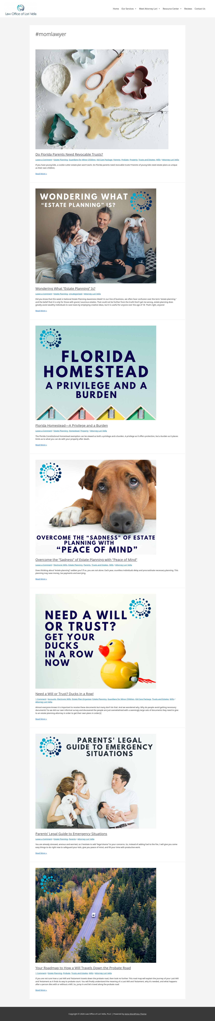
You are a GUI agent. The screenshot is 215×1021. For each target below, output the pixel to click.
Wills (158, 159)
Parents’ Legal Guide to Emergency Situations (71, 833)
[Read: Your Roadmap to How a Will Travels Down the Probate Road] (95, 915)
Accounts (52, 699)
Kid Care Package (104, 159)
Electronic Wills (60, 565)
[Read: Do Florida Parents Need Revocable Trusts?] (101, 99)
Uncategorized (75, 293)
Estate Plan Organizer (81, 699)
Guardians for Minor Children (82, 159)
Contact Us (200, 8)
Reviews (188, 8)
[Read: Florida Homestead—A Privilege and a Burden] (95, 372)
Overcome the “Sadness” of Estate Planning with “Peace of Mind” (86, 559)
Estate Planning (61, 159)
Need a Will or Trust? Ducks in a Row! (64, 693)
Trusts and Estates (147, 159)
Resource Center (172, 8)
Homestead (74, 430)
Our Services (128, 8)
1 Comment (40, 699)
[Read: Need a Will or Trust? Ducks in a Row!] (95, 641)
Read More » (41, 173)
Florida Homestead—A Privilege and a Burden (71, 425)
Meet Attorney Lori (149, 8)
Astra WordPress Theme (135, 1014)
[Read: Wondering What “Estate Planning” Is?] (95, 235)
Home (116, 8)
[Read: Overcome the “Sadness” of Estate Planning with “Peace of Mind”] (95, 507)
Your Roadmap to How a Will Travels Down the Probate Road (83, 967)
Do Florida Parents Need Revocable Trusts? (69, 154)
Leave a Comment (43, 159)
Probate (125, 159)
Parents (116, 159)
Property (133, 159)
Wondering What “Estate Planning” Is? (65, 288)
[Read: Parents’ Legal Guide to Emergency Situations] (95, 781)
